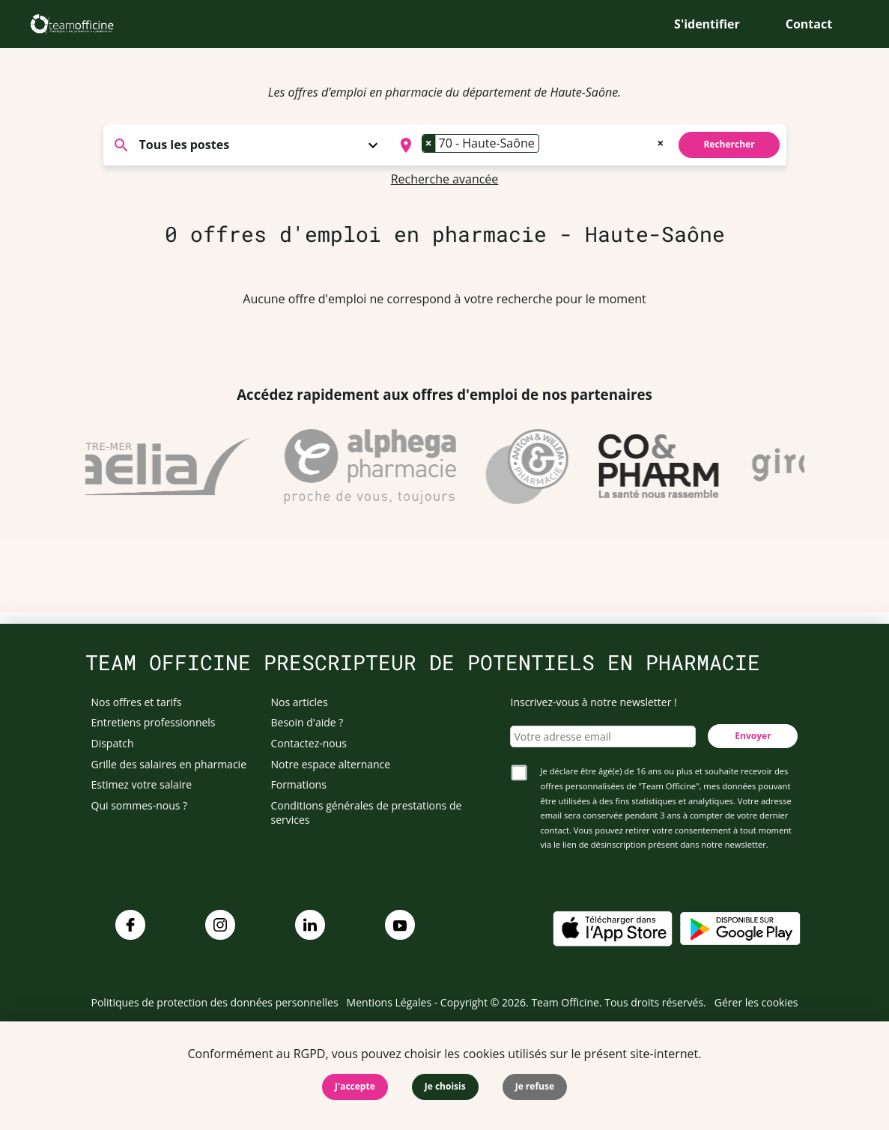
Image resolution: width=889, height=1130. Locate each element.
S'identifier (707, 24)
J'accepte (355, 1086)
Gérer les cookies (756, 1002)
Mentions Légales (389, 1002)
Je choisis (445, 1086)
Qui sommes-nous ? (139, 805)
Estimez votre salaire (141, 784)
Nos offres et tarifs (136, 702)
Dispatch (112, 743)
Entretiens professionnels (153, 722)
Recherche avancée (445, 179)
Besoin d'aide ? (307, 722)
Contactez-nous (309, 743)
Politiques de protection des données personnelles (215, 1002)
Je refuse (534, 1086)
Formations (299, 784)
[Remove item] (429, 143)
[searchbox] (547, 145)
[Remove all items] (660, 141)
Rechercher (728, 144)
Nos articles (299, 702)
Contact (809, 24)
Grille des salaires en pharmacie (169, 764)
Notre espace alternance (331, 764)
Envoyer (753, 735)
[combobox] (530, 145)
